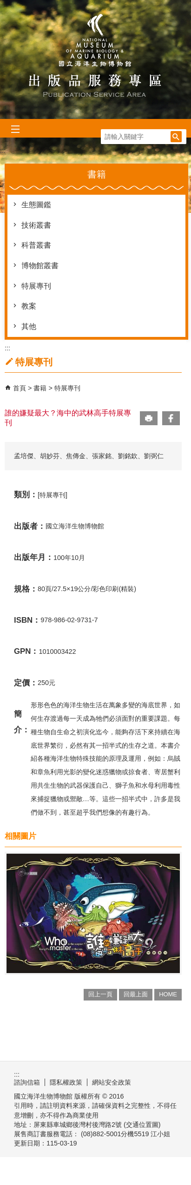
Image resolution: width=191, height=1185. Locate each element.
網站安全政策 (111, 1082)
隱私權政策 (66, 1082)
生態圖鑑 (36, 205)
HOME (168, 994)
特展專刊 (36, 286)
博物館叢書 (40, 266)
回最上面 (136, 994)
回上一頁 (100, 994)
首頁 (19, 388)
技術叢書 (36, 225)
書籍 (40, 388)
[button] (176, 136)
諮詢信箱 (27, 1082)
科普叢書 (36, 245)
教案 (28, 306)
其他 (28, 326)
